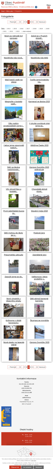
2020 (47, 29)
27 (24, 22)
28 (26, 22)
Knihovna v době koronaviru (13, 321)
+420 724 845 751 (26, 388)
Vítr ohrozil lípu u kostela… (13, 190)
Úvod (2, 11)
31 (33, 22)
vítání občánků (27, 31)
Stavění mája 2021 (39, 211)
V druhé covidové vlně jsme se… (39, 124)
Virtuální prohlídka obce (26, 7)
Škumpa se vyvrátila (39, 320)
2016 (21, 29)
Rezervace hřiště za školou (9, 7)
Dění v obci (9, 11)
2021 (5, 31)
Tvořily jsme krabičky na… (39, 80)
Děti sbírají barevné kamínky (39, 299)
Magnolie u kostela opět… (13, 102)
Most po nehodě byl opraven (13, 37)
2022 (11, 31)
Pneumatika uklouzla (13, 255)
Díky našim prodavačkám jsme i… (13, 124)
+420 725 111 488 (26, 392)
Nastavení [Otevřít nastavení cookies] (39, 467)
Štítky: (3, 28)
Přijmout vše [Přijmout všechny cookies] (15, 467)
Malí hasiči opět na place (14, 80)
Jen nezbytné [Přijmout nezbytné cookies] (27, 467)
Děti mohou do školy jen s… (13, 234)
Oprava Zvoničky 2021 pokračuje (39, 168)
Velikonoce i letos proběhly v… (39, 277)
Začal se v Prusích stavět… (39, 37)
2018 (34, 29)
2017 (28, 29)
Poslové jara (39, 233)
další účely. (33, 460)
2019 (41, 29)
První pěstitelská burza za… (13, 212)
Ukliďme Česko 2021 (39, 145)
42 (37, 22)
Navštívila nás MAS (39, 58)
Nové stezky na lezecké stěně (13, 343)
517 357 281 (22, 384)
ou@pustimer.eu (26, 397)
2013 (8, 29)
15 (20, 22)
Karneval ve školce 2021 (39, 101)
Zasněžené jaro (39, 255)
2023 (17, 31)
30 (31, 22)
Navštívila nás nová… (13, 58)
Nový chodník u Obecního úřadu (13, 299)
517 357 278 (30, 384)
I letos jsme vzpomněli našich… (14, 146)
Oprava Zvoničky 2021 (39, 342)
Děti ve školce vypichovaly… (13, 168)
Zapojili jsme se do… (14, 276)
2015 (15, 29)
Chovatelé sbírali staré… (39, 190)
